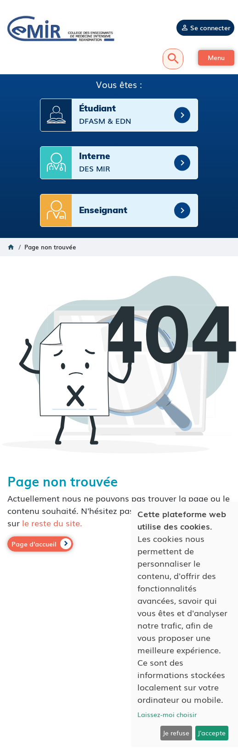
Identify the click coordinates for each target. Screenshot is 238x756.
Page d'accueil (34, 543)
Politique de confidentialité (119, 696)
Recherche (173, 59)
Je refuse (176, 732)
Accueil (11, 247)
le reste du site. (52, 523)
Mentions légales (119, 687)
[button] (216, 58)
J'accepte (212, 732)
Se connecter (210, 27)
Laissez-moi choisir (167, 714)
